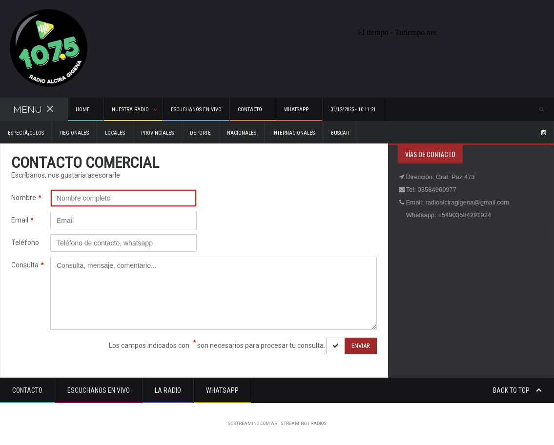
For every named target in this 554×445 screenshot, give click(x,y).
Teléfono (25, 242)
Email (22, 220)
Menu (33, 109)
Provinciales (157, 133)
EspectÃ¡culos (26, 133)
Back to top (517, 390)
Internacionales (293, 133)
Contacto (27, 390)
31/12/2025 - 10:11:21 (353, 109)
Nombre (26, 198)
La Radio (168, 390)
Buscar (340, 133)
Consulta (27, 265)
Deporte (200, 133)
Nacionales (241, 133)
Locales (115, 133)
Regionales (74, 133)
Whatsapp (222, 390)
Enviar (348, 346)
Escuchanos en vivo (196, 109)
